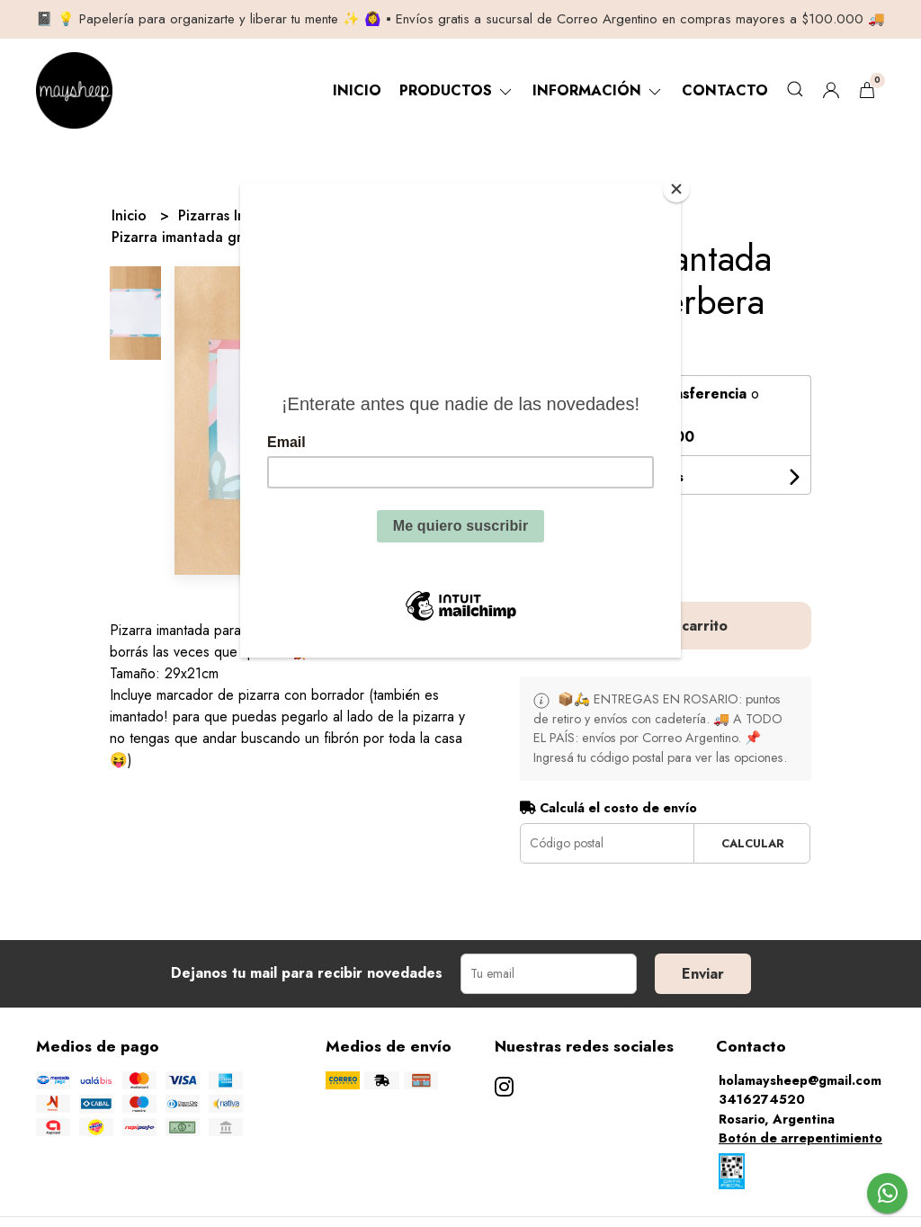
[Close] (676, 188)
